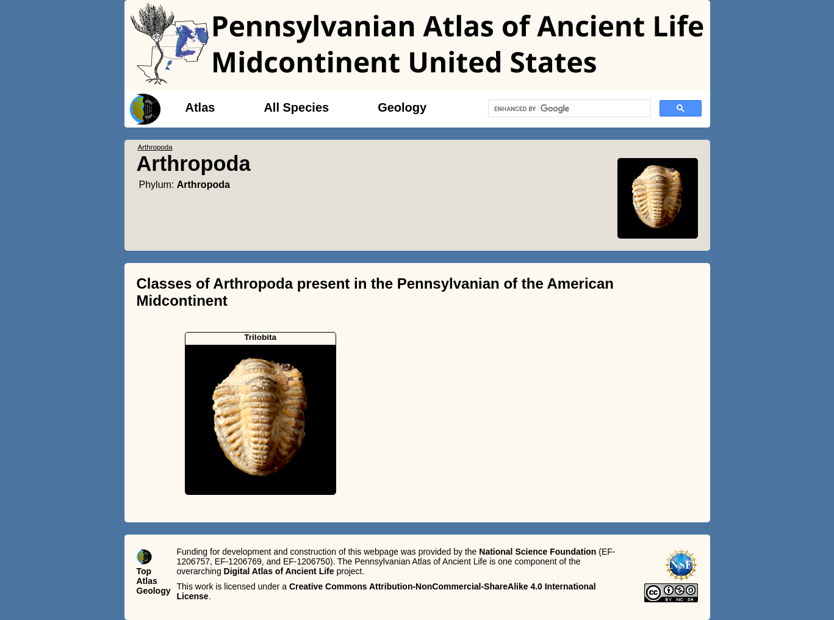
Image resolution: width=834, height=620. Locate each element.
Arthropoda (203, 184)
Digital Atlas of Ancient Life (279, 571)
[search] (568, 108)
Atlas (200, 107)
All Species (296, 107)
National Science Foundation (537, 552)
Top (144, 571)
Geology (402, 107)
